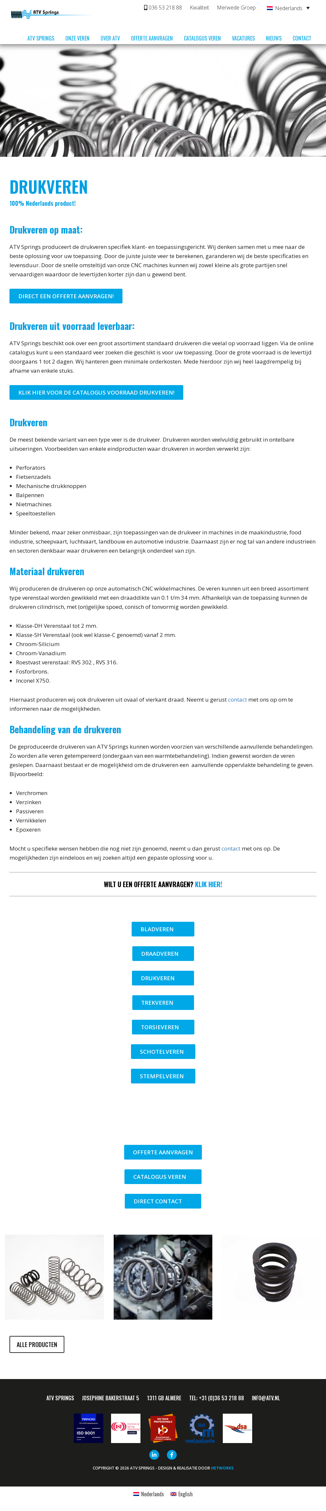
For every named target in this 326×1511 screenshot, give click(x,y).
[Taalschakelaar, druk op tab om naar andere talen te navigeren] (288, 7)
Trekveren (163, 1002)
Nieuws (274, 38)
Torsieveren (163, 1027)
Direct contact (163, 1201)
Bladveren (163, 929)
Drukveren (163, 978)
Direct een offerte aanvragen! (66, 296)
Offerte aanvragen (152, 38)
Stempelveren (163, 1076)
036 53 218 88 (163, 7)
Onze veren (77, 38)
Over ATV (110, 38)
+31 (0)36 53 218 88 (221, 1398)
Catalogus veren (202, 38)
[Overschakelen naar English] (181, 1494)
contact (237, 699)
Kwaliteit (199, 7)
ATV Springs (40, 38)
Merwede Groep (236, 7)
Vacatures (243, 38)
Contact (302, 38)
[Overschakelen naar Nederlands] (148, 1494)
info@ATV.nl (266, 1398)
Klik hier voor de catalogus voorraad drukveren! (96, 392)
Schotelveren (163, 1051)
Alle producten (37, 1344)
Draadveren (163, 953)
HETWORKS (222, 1468)
